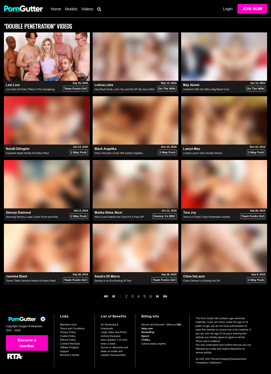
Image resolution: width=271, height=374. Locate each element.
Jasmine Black (16, 276)
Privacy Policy (68, 332)
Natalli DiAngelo (17, 149)
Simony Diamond (18, 212)
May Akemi (191, 85)
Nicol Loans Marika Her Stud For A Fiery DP (119, 216)
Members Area (68, 324)
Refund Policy (68, 339)
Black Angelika (105, 149)
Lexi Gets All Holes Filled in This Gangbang (30, 89)
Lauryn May (191, 149)
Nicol (118, 212)
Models (71, 9)
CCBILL (146, 339)
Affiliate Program (69, 347)
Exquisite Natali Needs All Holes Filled (27, 153)
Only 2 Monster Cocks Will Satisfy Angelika (119, 153)
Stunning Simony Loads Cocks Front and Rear (32, 216)
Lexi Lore (13, 85)
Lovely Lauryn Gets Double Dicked (202, 153)
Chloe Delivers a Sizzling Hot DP (201, 280)
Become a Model (69, 355)
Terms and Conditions (72, 328)
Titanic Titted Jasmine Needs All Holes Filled (31, 280)
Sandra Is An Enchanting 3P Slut (113, 280)
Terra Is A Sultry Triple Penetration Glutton (206, 216)
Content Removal (70, 343)
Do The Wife (167, 88)
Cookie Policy (67, 336)
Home (56, 9)
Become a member (27, 343)
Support (64, 351)
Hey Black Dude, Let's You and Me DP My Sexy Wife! (125, 89)
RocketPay (147, 332)
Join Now (252, 8)
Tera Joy (189, 212)
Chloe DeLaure (194, 276)
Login (228, 9)
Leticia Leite (104, 85)
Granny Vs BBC (164, 216)
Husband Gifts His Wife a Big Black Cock (206, 89)
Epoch (145, 336)
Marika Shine (104, 212)
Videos (87, 9)
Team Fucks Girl (75, 88)
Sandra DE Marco (107, 276)
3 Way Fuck (79, 152)
